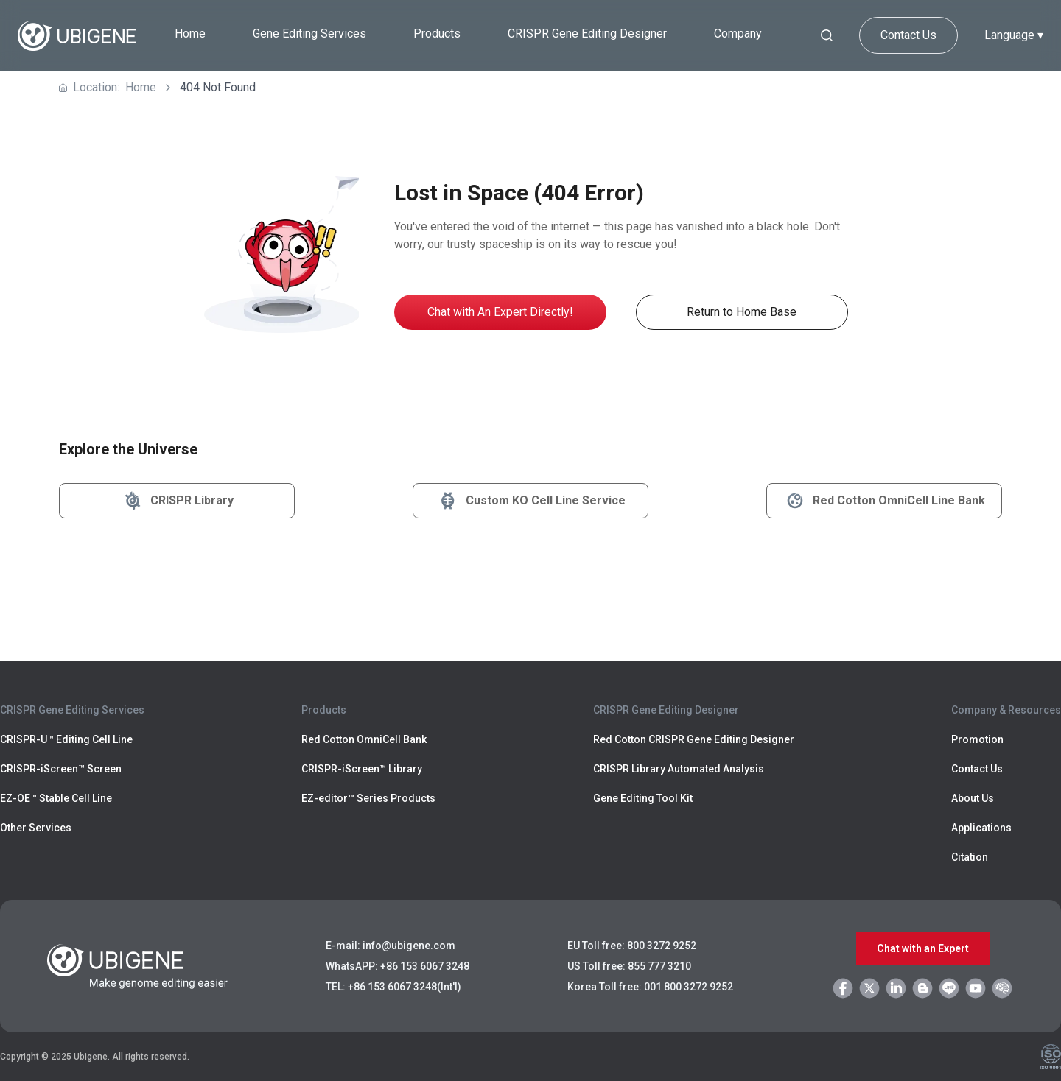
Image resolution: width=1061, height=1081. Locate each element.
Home (190, 34)
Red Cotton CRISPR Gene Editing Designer (693, 739)
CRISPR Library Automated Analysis (678, 769)
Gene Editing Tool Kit (643, 798)
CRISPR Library (177, 501)
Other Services (35, 828)
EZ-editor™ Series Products (368, 798)
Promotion (977, 739)
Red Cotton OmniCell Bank (364, 739)
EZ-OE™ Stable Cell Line (56, 798)
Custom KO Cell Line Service (531, 501)
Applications (981, 828)
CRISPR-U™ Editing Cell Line (66, 739)
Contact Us (908, 35)
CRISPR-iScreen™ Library (361, 769)
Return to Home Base (741, 312)
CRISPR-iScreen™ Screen (61, 769)
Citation (969, 857)
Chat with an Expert (923, 948)
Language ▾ (1013, 35)
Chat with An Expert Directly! (500, 312)
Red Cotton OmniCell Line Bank (884, 501)
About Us (972, 798)
